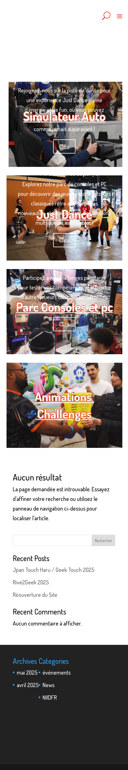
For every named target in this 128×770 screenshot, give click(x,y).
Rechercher (103, 540)
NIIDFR (50, 697)
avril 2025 (28, 685)
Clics (64, 146)
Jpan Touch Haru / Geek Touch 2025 (53, 569)
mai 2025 (27, 672)
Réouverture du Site (35, 594)
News (48, 685)
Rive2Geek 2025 (31, 582)
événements (57, 672)
